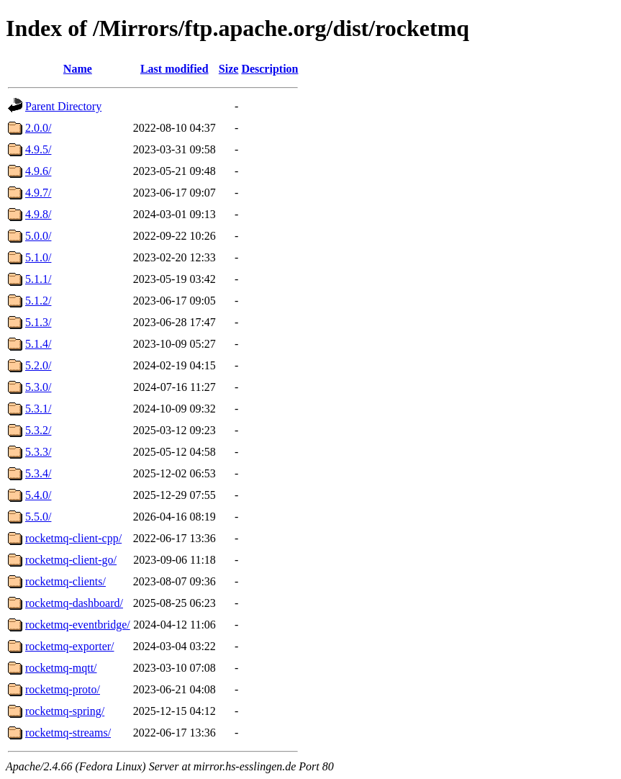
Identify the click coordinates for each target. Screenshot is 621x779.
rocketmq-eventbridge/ (77, 624)
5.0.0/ (38, 236)
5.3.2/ (38, 430)
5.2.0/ (38, 365)
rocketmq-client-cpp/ (73, 538)
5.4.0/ (38, 495)
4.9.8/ (38, 214)
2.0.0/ (38, 128)
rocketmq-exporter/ (69, 646)
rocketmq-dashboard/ (74, 603)
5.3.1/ (38, 408)
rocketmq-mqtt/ (61, 668)
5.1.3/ (38, 322)
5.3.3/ (38, 452)
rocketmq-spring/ (64, 711)
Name (77, 69)
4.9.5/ (38, 149)
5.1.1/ (38, 279)
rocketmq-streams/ (68, 732)
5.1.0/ (38, 257)
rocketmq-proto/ (62, 689)
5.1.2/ (38, 300)
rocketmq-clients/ (65, 581)
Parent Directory (63, 106)
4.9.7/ (38, 192)
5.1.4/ (38, 344)
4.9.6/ (38, 171)
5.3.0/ (38, 387)
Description (269, 69)
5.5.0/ (38, 516)
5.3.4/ (38, 473)
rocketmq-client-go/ (71, 560)
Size (229, 69)
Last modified (174, 69)
